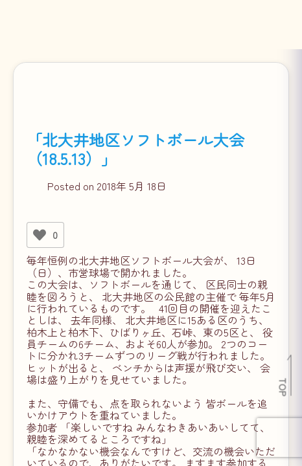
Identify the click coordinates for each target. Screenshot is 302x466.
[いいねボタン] (39, 235)
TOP (283, 387)
